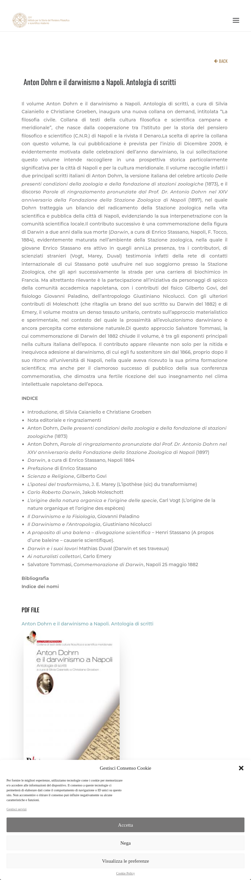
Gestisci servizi (16, 809)
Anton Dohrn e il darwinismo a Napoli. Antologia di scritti (87, 624)
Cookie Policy (125, 873)
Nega (125, 843)
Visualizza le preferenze (125, 861)
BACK (223, 61)
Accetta (125, 825)
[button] (241, 768)
